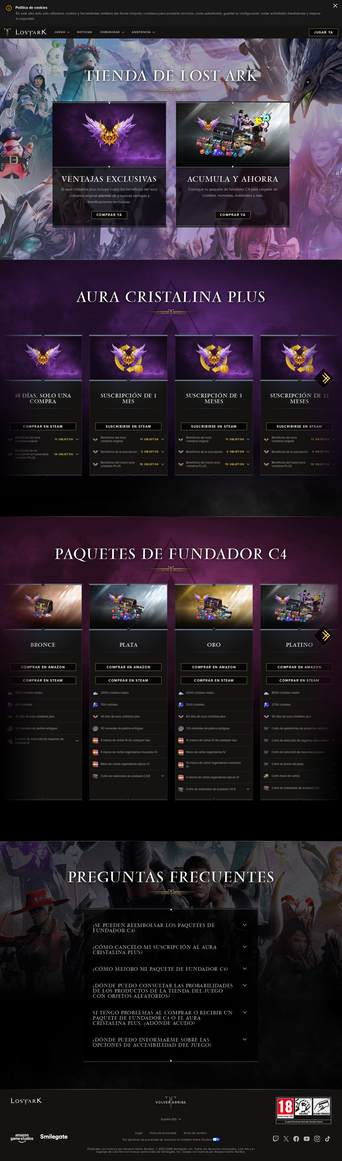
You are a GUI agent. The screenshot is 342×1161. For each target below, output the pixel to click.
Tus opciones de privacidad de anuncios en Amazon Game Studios (171, 1139)
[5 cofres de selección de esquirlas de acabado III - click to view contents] (85, 741)
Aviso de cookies (195, 1133)
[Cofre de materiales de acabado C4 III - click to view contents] (171, 776)
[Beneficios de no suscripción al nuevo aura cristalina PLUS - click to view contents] (85, 454)
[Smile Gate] (53, 1138)
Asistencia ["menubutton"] (143, 32)
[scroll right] (324, 378)
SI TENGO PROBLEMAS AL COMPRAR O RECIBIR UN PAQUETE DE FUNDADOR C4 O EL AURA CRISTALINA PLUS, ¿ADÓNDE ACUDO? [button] (170, 1018)
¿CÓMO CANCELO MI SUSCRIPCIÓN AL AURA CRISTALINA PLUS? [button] (170, 950)
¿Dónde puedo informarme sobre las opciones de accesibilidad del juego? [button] (170, 1042)
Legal (138, 1133)
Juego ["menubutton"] (62, 32)
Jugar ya (323, 32)
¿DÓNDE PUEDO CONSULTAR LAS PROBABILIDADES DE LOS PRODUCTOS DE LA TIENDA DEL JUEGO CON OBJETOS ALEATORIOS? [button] (170, 991)
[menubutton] (171, 1119)
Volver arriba (171, 1102)
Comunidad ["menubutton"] (112, 32)
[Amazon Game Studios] (22, 1138)
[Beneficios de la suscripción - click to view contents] (171, 452)
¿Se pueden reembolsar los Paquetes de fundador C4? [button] (170, 928)
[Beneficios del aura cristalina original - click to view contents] (85, 439)
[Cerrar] (335, 6)
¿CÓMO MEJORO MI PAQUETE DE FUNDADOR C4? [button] (170, 969)
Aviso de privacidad (163, 1133)
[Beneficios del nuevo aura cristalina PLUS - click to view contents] (171, 464)
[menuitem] (62, 32)
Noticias (84, 32)
